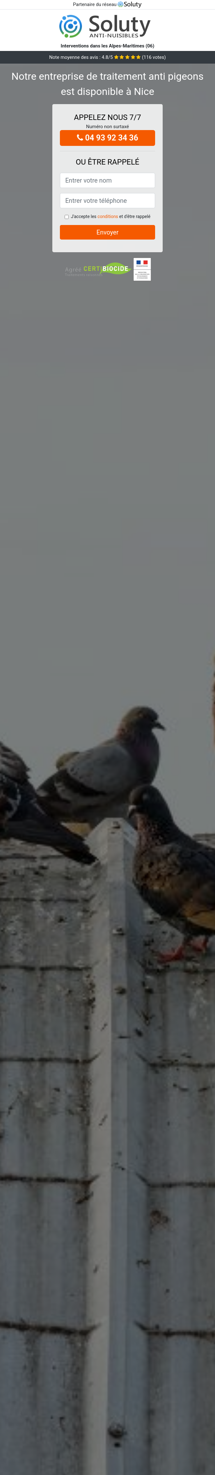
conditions (107, 216)
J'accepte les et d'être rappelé (110, 216)
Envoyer (107, 232)
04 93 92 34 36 (107, 137)
